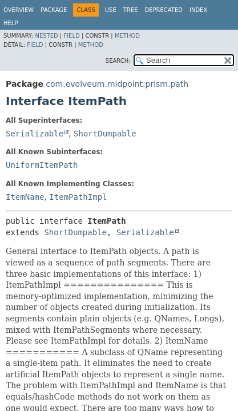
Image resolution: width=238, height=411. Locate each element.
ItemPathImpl (78, 197)
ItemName (25, 197)
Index (198, 10)
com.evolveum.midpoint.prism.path (117, 83)
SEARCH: (118, 61)
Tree (130, 10)
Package (54, 10)
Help (10, 23)
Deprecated (163, 10)
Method (127, 36)
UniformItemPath (42, 165)
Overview (18, 10)
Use (110, 10)
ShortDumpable (105, 133)
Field (71, 36)
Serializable (34, 133)
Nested (46, 36)
